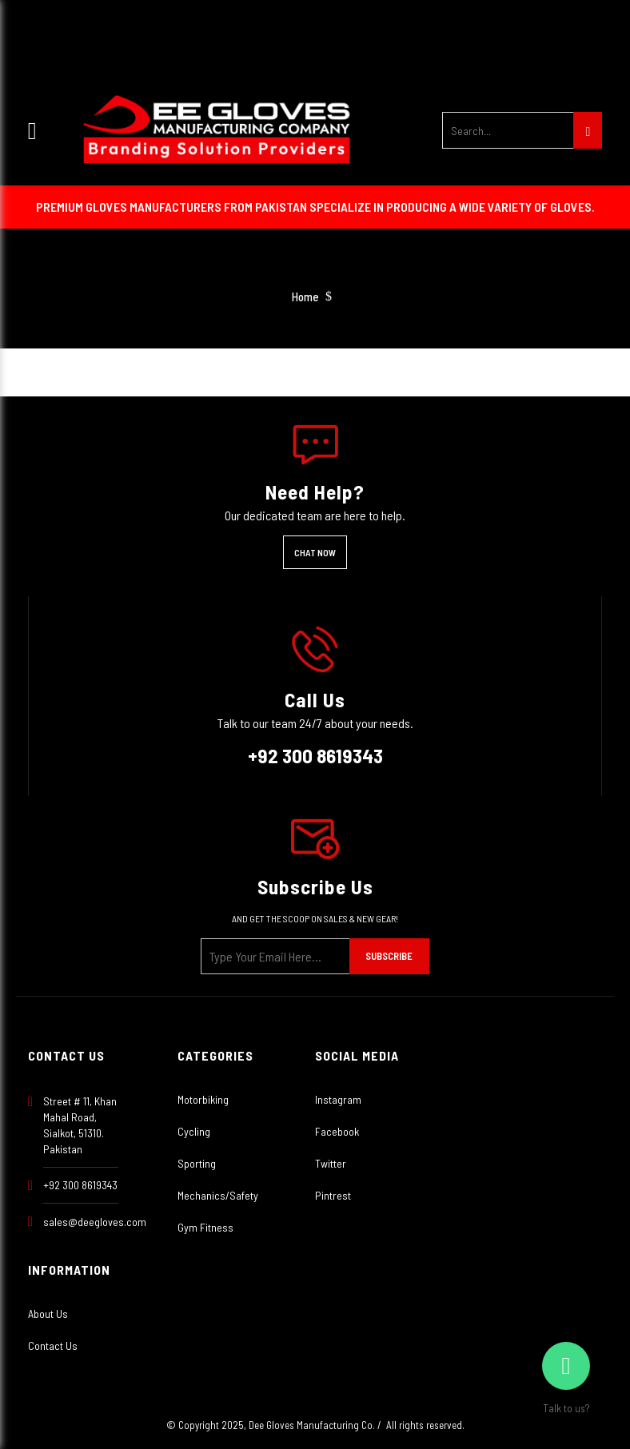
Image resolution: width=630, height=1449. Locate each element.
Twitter (330, 1163)
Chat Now (315, 552)
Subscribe (389, 955)
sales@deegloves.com (94, 1221)
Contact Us (53, 1345)
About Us (48, 1313)
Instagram (338, 1099)
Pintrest (333, 1195)
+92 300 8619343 (315, 755)
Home (305, 297)
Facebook (337, 1131)
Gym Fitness (205, 1227)
